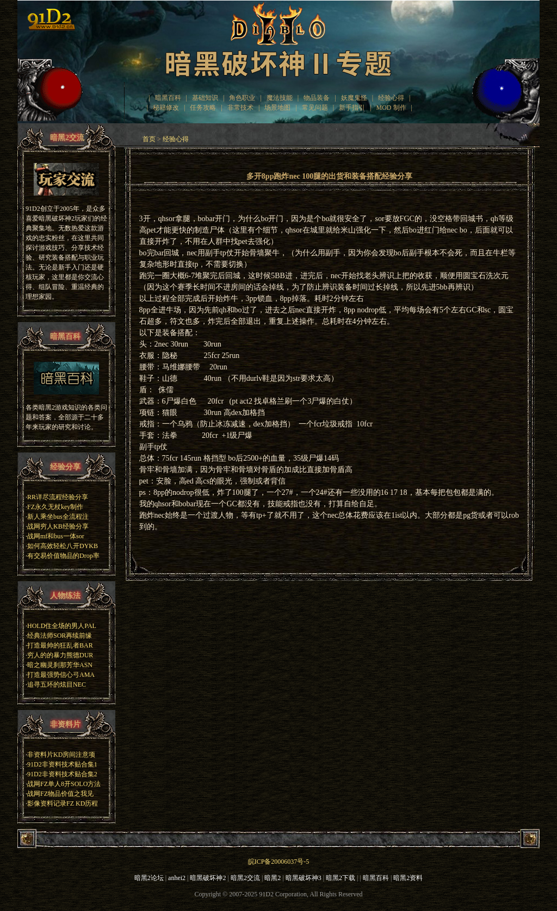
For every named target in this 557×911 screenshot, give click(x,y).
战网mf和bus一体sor (55, 536)
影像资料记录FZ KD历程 (62, 803)
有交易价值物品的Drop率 (63, 556)
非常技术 (240, 107)
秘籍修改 (166, 107)
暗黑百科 (168, 98)
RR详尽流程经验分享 (57, 497)
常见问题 (315, 107)
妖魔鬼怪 (354, 98)
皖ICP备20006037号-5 (279, 861)
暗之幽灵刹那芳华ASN (59, 665)
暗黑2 (272, 878)
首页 (149, 139)
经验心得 (391, 98)
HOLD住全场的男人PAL (61, 626)
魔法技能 (280, 98)
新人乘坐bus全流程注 (58, 516)
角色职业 (242, 98)
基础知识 (205, 98)
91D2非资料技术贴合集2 (62, 774)
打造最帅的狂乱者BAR (60, 645)
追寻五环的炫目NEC (56, 684)
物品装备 (317, 98)
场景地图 (277, 107)
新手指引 (352, 107)
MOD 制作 (391, 107)
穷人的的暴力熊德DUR (60, 655)
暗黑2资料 (408, 878)
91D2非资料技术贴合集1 (62, 764)
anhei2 (176, 878)
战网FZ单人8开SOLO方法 (64, 784)
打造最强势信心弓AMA (61, 674)
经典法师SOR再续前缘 (59, 635)
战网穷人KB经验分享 (58, 526)
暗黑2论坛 (149, 878)
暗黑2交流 (245, 878)
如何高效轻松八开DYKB (62, 546)
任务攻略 (203, 107)
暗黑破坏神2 (208, 878)
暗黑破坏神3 (303, 878)
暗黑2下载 (340, 878)
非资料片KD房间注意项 (61, 754)
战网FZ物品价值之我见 (60, 793)
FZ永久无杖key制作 (55, 507)
